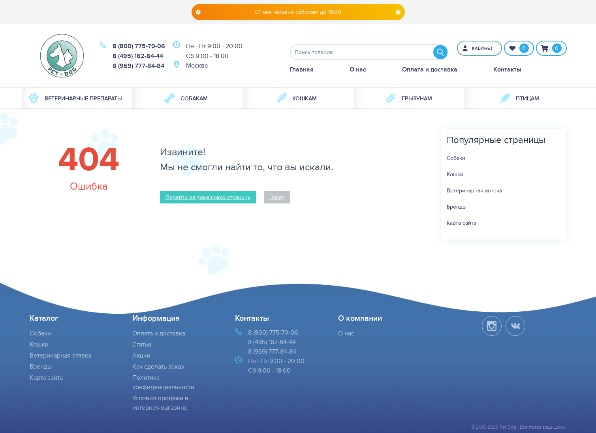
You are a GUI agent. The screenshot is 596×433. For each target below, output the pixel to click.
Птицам (519, 98)
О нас (358, 69)
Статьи (141, 344)
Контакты (507, 69)
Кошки (455, 174)
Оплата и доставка (429, 69)
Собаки (456, 158)
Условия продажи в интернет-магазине (160, 402)
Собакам (186, 98)
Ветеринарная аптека (474, 190)
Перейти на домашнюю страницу (207, 197)
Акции (141, 355)
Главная (302, 69)
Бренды (456, 207)
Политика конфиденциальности (163, 382)
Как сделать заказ (158, 366)
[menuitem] (77, 98)
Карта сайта (461, 223)
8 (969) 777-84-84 (138, 65)
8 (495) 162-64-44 (138, 55)
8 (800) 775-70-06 (139, 46)
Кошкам (296, 98)
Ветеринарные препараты (75, 98)
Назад (277, 197)
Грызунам (408, 98)
